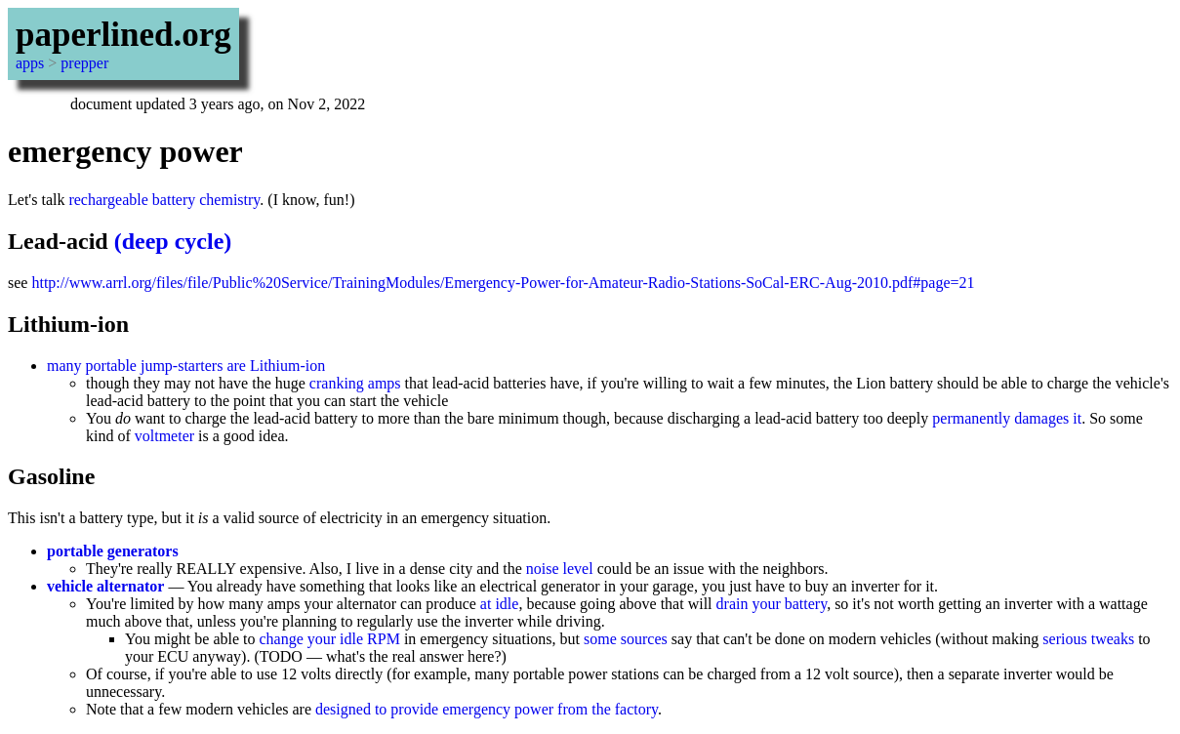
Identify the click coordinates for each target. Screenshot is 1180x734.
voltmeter (164, 436)
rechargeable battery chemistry (164, 199)
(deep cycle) (173, 241)
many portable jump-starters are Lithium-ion (186, 365)
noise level (559, 568)
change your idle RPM (329, 639)
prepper (84, 63)
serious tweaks (1088, 639)
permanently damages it (1006, 418)
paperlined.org (123, 35)
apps (30, 63)
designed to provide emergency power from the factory (486, 709)
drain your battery (772, 603)
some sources (626, 639)
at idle (499, 603)
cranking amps (355, 383)
